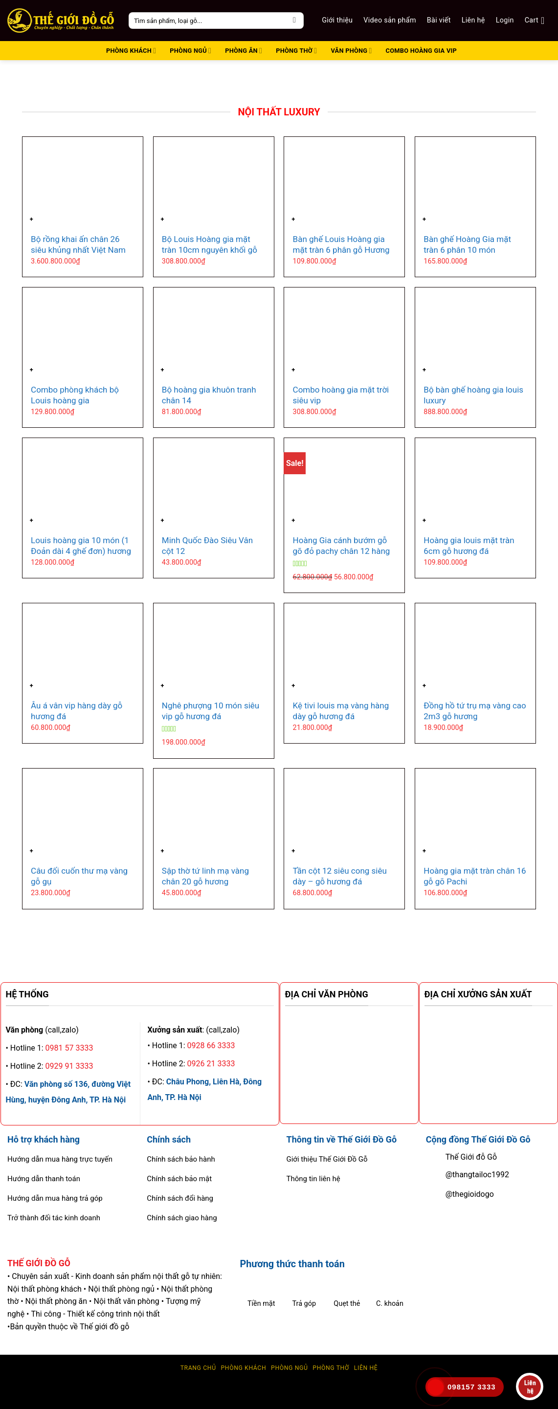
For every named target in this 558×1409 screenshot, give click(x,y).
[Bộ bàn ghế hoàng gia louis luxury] (475, 332)
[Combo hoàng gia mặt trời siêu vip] (344, 332)
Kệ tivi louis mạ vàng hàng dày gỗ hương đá (341, 711)
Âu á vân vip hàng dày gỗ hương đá (76, 711)
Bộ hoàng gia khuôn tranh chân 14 (209, 395)
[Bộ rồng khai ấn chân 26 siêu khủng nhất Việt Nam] (82, 182)
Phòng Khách (243, 1368)
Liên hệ (473, 20)
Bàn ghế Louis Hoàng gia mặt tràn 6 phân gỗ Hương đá (341, 249)
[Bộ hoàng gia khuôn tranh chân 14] (214, 332)
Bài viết (439, 20)
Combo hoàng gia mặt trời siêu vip (341, 395)
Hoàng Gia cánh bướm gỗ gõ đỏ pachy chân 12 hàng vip (341, 551)
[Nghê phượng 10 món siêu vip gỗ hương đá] (214, 648)
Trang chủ (198, 1368)
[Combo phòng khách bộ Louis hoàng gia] (82, 332)
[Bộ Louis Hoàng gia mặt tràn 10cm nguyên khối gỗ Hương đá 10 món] (214, 182)
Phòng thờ (330, 1368)
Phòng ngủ (289, 1368)
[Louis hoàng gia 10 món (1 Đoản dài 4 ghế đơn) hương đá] (82, 483)
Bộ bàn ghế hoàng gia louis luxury (473, 395)
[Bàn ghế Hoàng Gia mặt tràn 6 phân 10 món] (475, 182)
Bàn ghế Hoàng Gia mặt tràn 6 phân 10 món (467, 244)
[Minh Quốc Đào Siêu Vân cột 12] (214, 483)
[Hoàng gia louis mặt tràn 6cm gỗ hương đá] (475, 483)
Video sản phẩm (389, 20)
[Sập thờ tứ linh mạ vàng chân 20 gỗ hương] (214, 814)
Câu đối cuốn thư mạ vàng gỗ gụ (79, 876)
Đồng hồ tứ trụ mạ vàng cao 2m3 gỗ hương (475, 711)
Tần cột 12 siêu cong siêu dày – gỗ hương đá (340, 876)
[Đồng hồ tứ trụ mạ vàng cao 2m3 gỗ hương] (475, 648)
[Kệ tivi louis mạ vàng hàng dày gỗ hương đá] (344, 648)
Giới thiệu (337, 20)
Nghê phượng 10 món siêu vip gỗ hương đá (210, 711)
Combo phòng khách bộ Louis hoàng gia (75, 395)
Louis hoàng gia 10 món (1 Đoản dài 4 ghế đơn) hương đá (81, 551)
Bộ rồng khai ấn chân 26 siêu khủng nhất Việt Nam (78, 244)
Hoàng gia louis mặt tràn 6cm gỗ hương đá (469, 545)
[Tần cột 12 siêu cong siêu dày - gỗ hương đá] (344, 814)
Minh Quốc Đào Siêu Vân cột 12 (207, 545)
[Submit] (295, 20)
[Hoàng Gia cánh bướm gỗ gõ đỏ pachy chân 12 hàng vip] (344, 483)
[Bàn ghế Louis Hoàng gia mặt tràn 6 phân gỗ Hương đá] (344, 182)
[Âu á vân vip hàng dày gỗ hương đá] (82, 648)
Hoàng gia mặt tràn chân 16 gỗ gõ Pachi (475, 876)
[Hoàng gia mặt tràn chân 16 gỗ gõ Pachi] (475, 814)
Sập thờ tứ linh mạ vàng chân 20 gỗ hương (205, 876)
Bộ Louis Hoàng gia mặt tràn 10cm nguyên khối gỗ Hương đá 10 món (209, 249)
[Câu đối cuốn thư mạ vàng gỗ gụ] (82, 814)
